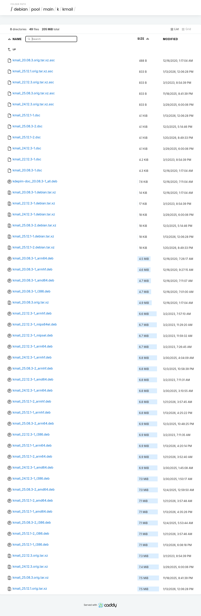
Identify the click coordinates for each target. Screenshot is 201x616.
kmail (67, 9)
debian (21, 9)
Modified (170, 39)
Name (18, 38)
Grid (186, 29)
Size (143, 38)
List (174, 29)
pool (35, 9)
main (48, 9)
